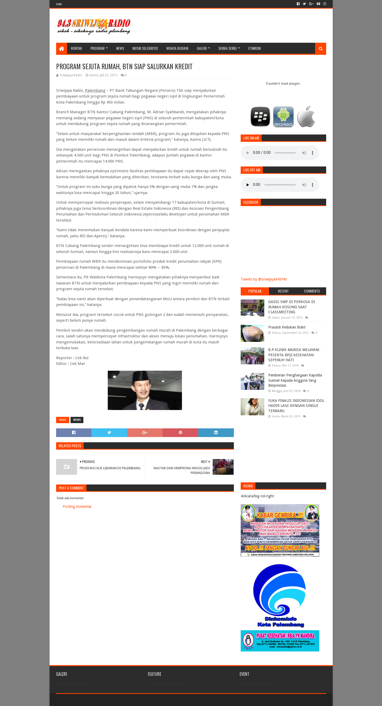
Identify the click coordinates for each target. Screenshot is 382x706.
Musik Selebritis (145, 48)
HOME (59, 4)
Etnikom (254, 48)
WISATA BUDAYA (177, 48)
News (120, 48)
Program (97, 48)
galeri (202, 48)
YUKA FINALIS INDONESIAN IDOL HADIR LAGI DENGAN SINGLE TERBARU (296, 405)
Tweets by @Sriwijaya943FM (264, 279)
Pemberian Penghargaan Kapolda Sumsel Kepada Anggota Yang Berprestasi (295, 380)
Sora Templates (85, 700)
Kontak (76, 48)
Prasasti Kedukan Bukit (286, 327)
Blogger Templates (115, 700)
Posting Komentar (77, 506)
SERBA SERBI (227, 48)
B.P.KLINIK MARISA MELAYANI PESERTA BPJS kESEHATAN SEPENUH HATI (293, 355)
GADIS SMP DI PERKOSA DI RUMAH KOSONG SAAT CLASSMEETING (291, 307)
